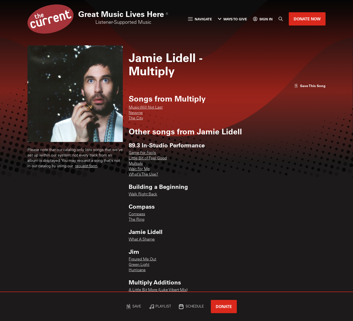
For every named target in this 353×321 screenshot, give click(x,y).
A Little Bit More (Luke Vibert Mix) (158, 290)
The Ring (136, 220)
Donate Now (307, 18)
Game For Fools (142, 153)
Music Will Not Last (146, 108)
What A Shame (142, 240)
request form (86, 166)
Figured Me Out (142, 259)
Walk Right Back (143, 194)
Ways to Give (232, 19)
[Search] (281, 19)
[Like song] (310, 86)
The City (136, 118)
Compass (137, 214)
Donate (224, 306)
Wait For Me (139, 169)
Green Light (139, 265)
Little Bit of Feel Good (148, 158)
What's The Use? (143, 175)
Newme (136, 113)
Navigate (200, 19)
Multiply (136, 164)
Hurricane (137, 270)
